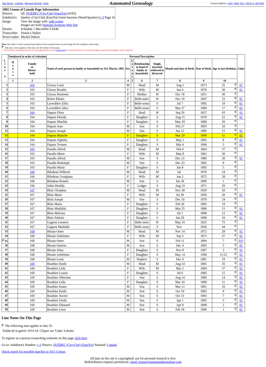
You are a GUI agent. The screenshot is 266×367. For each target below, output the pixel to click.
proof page (61, 50)
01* (241, 240)
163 (32, 85)
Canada (112, 345)
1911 (242, 3)
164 (32, 112)
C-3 (101, 17)
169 (32, 263)
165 (32, 149)
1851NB (259, 3)
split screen (56, 21)
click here (81, 338)
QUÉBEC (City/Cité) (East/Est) (46, 13)
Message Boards (33, 3)
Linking (19, 3)
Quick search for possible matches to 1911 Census (34, 351)
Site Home (7, 3)
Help (45, 3)
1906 (236, 3)
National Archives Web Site (60, 25)
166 (32, 172)
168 (32, 231)
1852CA (249, 3)
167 (32, 190)
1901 (230, 3)
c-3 (39, 345)
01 (241, 85)
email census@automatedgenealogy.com (156, 362)
